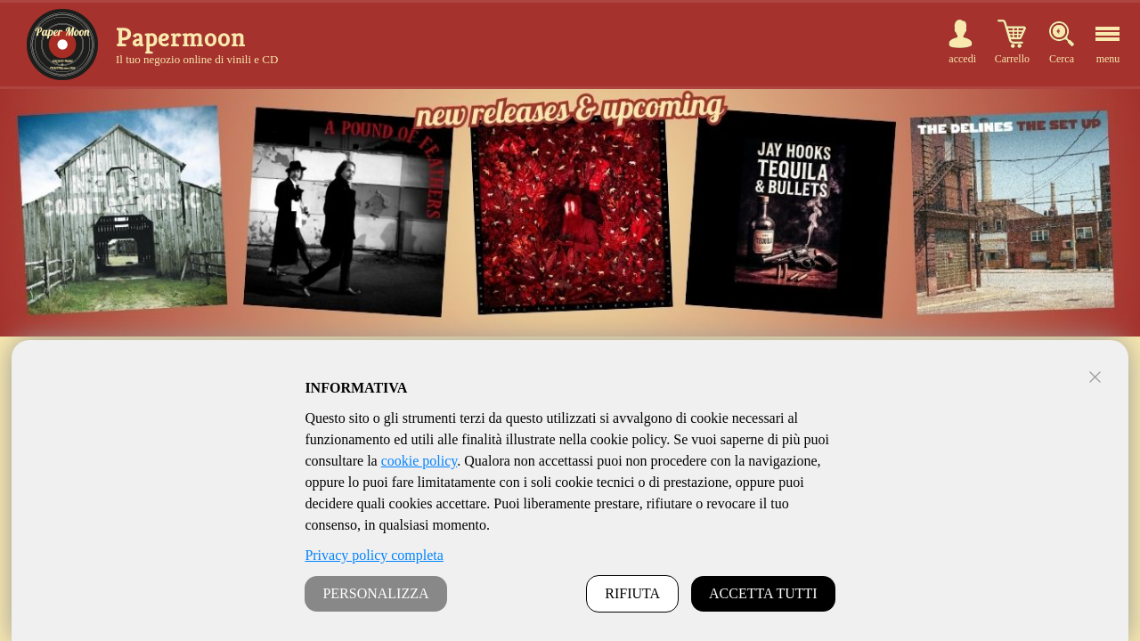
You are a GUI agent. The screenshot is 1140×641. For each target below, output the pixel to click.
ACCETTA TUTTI (763, 593)
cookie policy (419, 460)
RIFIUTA (632, 593)
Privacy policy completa (374, 555)
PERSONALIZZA (375, 593)
